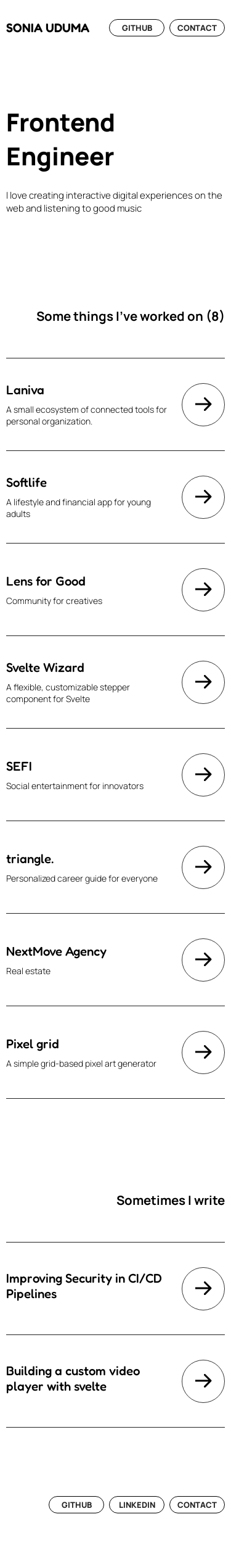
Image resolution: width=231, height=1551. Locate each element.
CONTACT (197, 27)
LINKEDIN (137, 1504)
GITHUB (137, 27)
